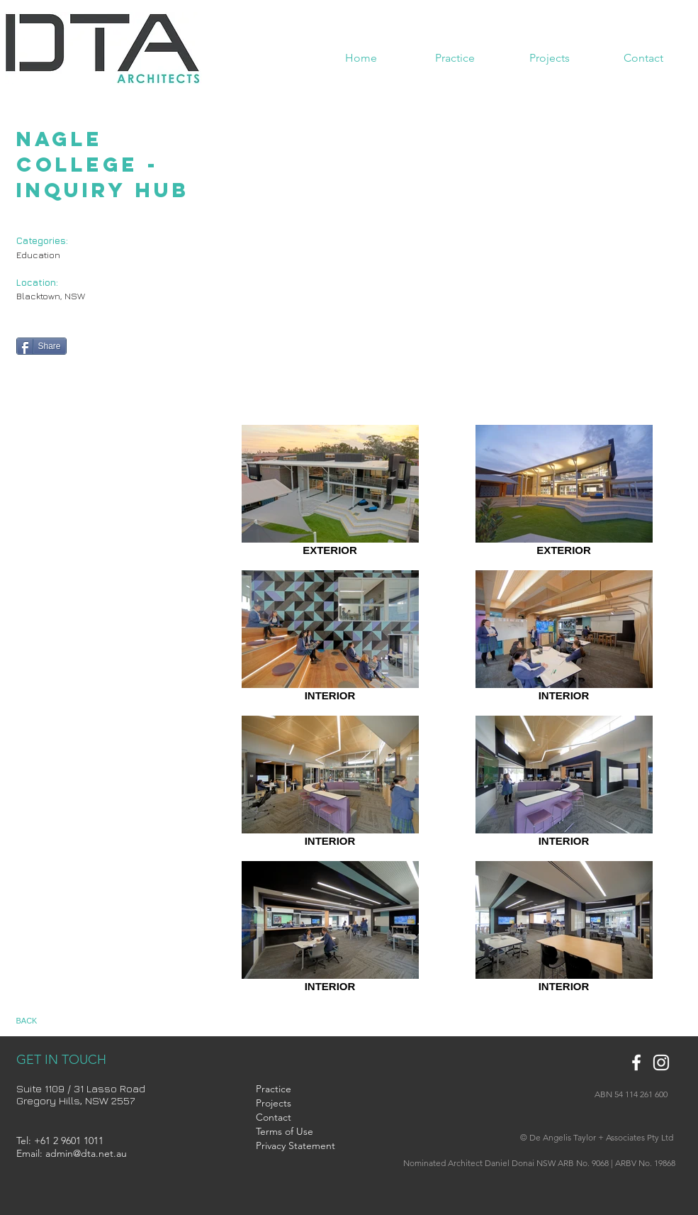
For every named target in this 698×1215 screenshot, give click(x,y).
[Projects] (291, 1104)
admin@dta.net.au (86, 1153)
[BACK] (40, 1021)
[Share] (41, 346)
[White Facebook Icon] (636, 1062)
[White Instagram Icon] (661, 1062)
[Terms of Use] (298, 1132)
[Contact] (291, 1118)
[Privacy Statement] (295, 1146)
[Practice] (291, 1089)
